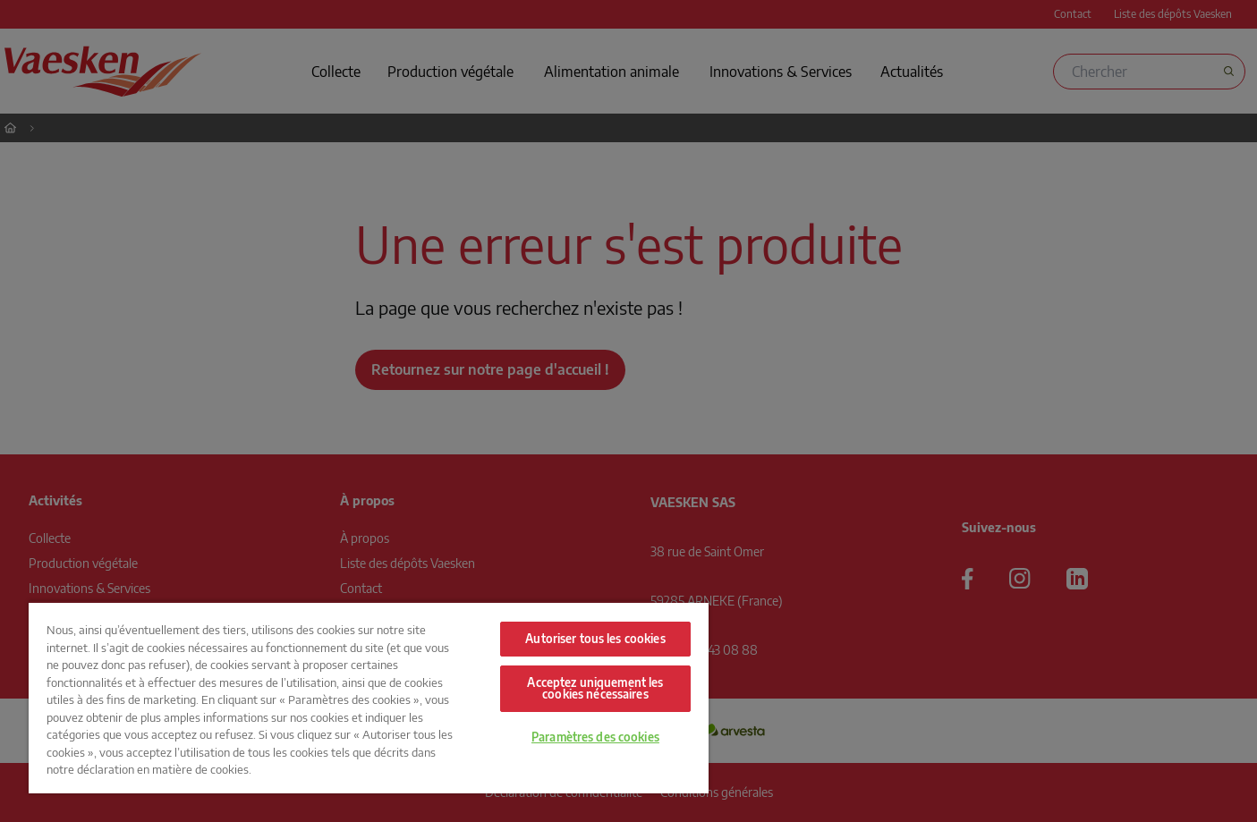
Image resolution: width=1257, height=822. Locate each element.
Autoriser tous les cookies (595, 638)
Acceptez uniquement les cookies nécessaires (595, 688)
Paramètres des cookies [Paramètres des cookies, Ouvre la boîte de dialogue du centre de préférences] (595, 737)
